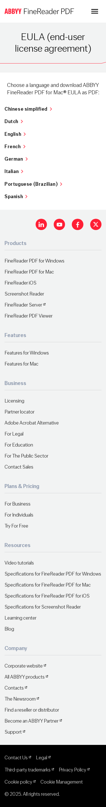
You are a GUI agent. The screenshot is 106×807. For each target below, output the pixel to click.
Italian (14, 171)
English (15, 134)
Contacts (14, 688)
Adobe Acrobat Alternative (32, 423)
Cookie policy (18, 782)
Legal (41, 758)
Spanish (16, 197)
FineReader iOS (20, 283)
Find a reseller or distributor (32, 710)
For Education (19, 445)
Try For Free (16, 526)
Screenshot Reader (24, 294)
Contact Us (16, 758)
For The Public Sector (26, 456)
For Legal (14, 434)
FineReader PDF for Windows (34, 261)
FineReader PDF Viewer (29, 316)
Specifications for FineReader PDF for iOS (47, 596)
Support (13, 732)
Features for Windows (27, 353)
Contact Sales (19, 467)
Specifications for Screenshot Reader (43, 607)
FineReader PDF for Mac (29, 272)
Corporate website (24, 666)
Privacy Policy (72, 770)
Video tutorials (19, 563)
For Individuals (19, 515)
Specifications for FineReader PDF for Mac (48, 585)
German (16, 159)
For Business (18, 504)
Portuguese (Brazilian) (33, 184)
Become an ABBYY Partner (32, 721)
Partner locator (19, 412)
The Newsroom (20, 699)
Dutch (14, 121)
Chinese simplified (28, 109)
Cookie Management (61, 782)
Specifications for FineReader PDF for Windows (53, 574)
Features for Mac (21, 364)
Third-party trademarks (28, 770)
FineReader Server (23, 305)
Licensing (14, 401)
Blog (9, 629)
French (15, 147)
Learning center (20, 618)
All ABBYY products (25, 677)
